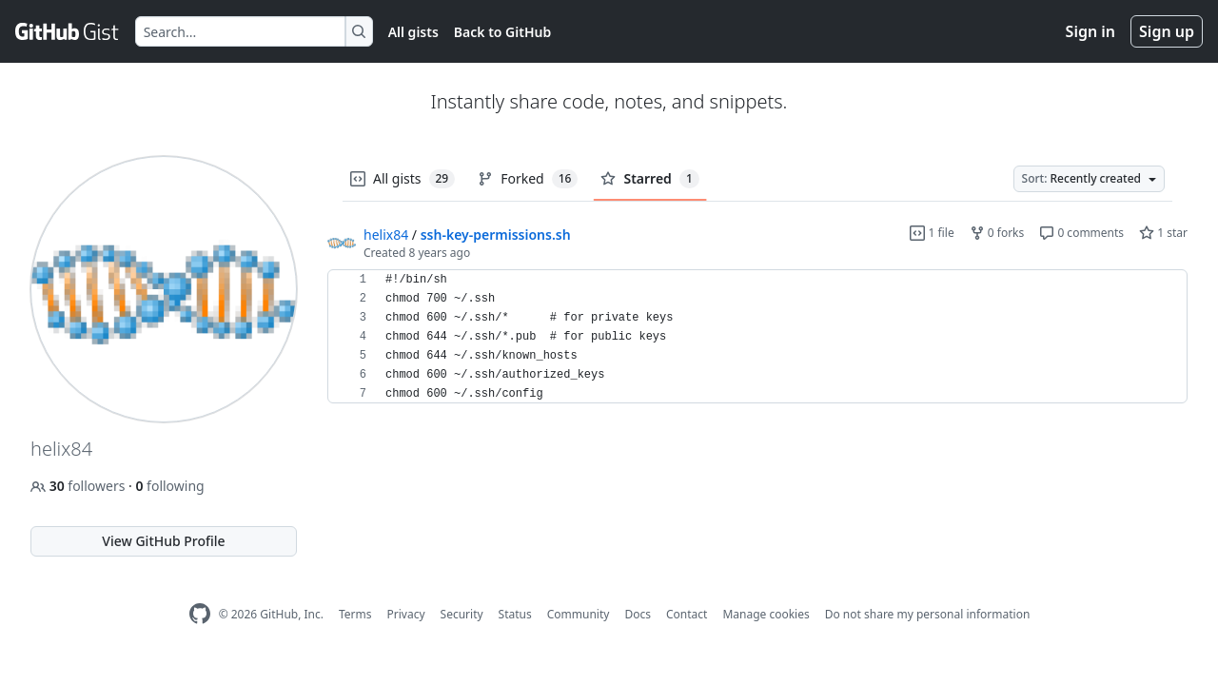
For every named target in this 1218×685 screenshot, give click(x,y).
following (169, 486)
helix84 (385, 234)
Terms (355, 614)
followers (79, 486)
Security (462, 614)
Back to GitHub (502, 32)
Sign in (1090, 31)
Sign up (1166, 31)
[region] (757, 336)
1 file (931, 233)
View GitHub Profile (163, 541)
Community (578, 614)
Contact (686, 614)
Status (515, 614)
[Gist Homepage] (67, 31)
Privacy (406, 614)
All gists (413, 32)
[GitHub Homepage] (199, 614)
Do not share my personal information (928, 614)
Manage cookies (765, 614)
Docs (637, 614)
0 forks (997, 233)
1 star (1163, 233)
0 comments (1081, 233)
